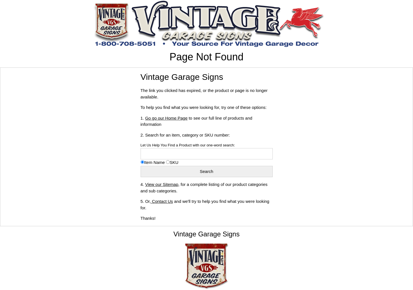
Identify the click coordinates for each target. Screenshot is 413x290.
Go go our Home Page (166, 118)
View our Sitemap (161, 184)
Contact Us (162, 201)
